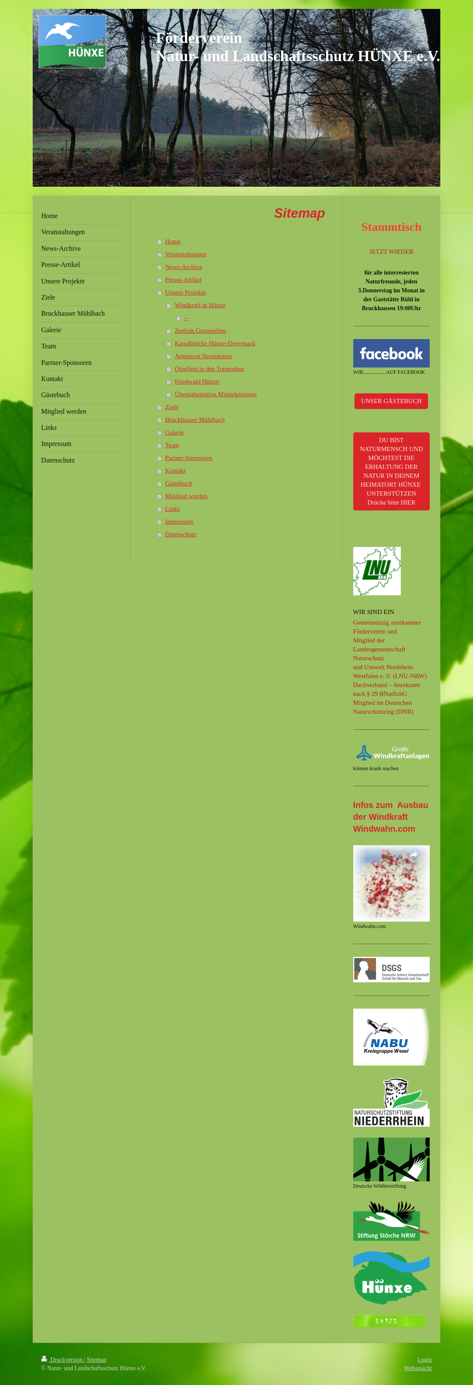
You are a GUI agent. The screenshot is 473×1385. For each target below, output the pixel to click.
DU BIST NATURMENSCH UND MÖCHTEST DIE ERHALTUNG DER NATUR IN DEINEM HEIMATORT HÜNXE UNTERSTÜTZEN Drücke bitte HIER (391, 471)
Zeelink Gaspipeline (200, 330)
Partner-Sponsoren (188, 457)
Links (172, 508)
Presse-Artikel (183, 279)
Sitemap (97, 1360)
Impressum (179, 521)
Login (425, 1360)
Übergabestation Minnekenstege (215, 394)
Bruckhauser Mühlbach (195, 419)
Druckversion (62, 1360)
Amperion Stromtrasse (203, 356)
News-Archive (183, 267)
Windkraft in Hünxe (200, 305)
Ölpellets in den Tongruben (209, 368)
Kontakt (175, 470)
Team (172, 445)
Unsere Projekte (185, 292)
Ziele (171, 407)
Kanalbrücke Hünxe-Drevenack (215, 343)
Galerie (174, 432)
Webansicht (418, 1368)
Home (173, 241)
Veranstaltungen (185, 254)
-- (186, 317)
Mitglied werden (186, 496)
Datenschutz (181, 534)
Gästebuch (178, 483)
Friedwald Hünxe (197, 381)
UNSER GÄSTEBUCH (391, 401)
